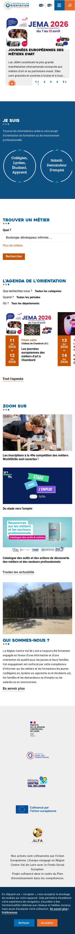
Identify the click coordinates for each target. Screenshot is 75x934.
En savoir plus (14, 688)
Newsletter (41, 5)
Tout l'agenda (13, 379)
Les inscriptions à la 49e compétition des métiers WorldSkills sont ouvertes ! (35, 457)
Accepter (47, 922)
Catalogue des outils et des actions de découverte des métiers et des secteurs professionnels (36, 559)
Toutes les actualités (18, 572)
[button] (36, 82)
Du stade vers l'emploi (17, 508)
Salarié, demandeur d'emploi (57, 165)
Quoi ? (7, 230)
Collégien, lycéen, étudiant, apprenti (19, 165)
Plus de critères (13, 245)
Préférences (9, 912)
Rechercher (14, 256)
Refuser (24, 922)
